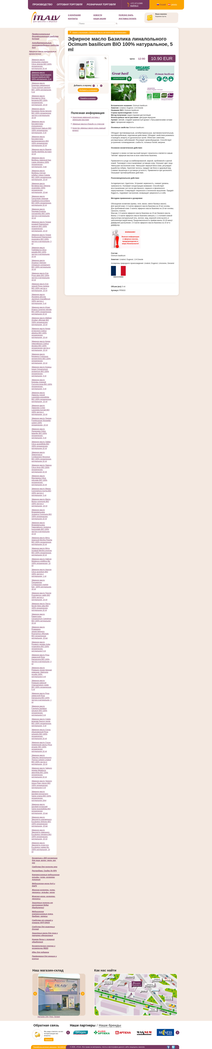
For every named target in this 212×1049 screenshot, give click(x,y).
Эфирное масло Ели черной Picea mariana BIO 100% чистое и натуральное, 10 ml (40, 287)
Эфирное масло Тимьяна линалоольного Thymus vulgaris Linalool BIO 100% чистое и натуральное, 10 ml (42, 759)
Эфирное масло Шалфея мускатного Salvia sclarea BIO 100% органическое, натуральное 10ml (41, 796)
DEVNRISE (62, 1047)
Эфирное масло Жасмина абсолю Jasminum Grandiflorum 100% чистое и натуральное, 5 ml (41, 299)
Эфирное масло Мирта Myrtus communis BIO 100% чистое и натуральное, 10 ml (41, 502)
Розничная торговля (101, 4)
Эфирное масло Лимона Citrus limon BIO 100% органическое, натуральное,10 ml (42, 468)
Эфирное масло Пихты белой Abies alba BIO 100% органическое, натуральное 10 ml (41, 607)
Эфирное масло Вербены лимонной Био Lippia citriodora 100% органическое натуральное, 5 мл (41, 162)
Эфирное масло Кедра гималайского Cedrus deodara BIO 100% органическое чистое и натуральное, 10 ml (41, 345)
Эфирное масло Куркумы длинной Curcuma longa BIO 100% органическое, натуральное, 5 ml (42, 384)
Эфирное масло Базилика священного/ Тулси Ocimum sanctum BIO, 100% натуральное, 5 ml (42, 87)
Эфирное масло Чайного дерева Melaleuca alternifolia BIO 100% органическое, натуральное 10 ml (42, 772)
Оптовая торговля (69, 4)
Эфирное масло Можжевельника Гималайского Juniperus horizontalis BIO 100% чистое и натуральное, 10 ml (41, 528)
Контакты (73, 18)
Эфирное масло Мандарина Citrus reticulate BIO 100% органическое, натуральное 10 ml (39, 480)
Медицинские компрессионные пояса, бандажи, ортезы (42, 914)
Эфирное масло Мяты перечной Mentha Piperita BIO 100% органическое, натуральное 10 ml (42, 541)
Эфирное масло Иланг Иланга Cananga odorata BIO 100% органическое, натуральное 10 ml (42, 310)
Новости (97, 15)
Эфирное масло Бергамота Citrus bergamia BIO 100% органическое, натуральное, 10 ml (39, 100)
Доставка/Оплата (127, 18)
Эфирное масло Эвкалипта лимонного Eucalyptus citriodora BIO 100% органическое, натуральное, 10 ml (41, 834)
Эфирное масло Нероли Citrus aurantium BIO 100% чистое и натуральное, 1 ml (41, 573)
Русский (163, 4)
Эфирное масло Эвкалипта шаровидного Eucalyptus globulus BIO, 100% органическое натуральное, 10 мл (42, 821)
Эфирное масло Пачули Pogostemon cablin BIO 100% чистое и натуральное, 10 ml (41, 596)
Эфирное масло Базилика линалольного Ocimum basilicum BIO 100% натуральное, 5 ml (41, 75)
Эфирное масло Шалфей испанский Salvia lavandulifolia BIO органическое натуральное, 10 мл (41, 808)
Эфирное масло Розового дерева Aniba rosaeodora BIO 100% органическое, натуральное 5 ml (41, 646)
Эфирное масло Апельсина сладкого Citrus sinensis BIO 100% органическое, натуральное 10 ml (42, 64)
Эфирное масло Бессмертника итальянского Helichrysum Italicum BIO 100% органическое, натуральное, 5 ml (41, 127)
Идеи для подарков (40, 952)
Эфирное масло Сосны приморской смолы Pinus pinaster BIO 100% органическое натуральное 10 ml (42, 746)
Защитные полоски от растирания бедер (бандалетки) (42, 905)
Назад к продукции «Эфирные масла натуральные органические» (99, 32)
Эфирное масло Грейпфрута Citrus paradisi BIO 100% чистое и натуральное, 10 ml (41, 252)
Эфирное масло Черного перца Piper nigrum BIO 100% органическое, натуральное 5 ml (42, 784)
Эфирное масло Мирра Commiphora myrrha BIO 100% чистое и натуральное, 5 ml (41, 492)
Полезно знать (126, 15)
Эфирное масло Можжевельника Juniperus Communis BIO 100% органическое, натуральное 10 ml (42, 514)
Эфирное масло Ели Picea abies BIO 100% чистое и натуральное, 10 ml (41, 276)
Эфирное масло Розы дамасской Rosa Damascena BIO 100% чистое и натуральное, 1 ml (42, 697)
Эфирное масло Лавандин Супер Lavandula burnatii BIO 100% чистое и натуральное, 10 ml (40, 410)
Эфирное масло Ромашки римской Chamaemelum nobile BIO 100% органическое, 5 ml (42, 685)
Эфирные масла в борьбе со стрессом (88, 121)
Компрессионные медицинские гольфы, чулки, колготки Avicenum (45, 877)
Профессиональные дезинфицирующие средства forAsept (45, 36)
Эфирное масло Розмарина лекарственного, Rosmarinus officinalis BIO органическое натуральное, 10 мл (40, 632)
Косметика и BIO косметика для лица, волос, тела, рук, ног (44, 860)
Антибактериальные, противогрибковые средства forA (45, 45)
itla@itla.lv (134, 6)
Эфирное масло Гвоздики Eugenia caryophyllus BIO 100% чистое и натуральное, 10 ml (41, 213)
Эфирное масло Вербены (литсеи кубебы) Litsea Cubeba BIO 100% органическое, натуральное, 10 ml (42, 175)
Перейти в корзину (88, 96)
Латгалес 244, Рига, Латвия (49, 1017)
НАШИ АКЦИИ (99, 18)
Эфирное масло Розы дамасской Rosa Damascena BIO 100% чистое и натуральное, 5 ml (42, 659)
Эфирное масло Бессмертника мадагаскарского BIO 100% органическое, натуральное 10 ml (40, 141)
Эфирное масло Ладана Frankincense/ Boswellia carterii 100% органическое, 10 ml (41, 421)
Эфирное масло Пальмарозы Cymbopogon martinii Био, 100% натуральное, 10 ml (42, 584)
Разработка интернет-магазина (45, 1047)
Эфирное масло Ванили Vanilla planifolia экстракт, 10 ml (42, 151)
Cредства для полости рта (44, 867)
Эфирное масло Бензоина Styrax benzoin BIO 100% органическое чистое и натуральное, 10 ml (42, 113)
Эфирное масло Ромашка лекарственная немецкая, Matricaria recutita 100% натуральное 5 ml (42, 672)
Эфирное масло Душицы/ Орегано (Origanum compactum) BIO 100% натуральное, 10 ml (41, 264)
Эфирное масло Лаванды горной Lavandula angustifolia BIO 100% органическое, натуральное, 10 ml (42, 397)
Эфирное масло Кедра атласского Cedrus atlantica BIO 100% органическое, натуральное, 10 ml (41, 333)
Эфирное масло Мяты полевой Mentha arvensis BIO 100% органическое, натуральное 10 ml (42, 551)
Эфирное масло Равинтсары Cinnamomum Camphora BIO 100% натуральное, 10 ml (41, 618)
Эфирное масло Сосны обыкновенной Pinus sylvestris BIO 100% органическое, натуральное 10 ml (41, 734)
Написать (48, 1039)
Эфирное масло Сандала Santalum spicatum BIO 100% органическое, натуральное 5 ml (39, 710)
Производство (42, 4)
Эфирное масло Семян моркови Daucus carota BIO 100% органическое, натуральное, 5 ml (42, 722)
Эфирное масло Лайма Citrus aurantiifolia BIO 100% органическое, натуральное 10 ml (41, 445)
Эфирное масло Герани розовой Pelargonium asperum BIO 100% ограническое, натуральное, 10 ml (41, 226)
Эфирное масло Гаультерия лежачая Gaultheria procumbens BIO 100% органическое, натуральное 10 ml (42, 200)
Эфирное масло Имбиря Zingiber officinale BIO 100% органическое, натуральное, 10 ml (42, 321)
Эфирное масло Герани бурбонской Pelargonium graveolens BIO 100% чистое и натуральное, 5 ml (42, 239)
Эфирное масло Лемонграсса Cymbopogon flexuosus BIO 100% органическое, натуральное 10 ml (42, 456)
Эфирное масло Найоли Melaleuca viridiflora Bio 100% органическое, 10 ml (41, 562)
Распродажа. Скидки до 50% (44, 871)
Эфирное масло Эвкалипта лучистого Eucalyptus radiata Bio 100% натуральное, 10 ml (41, 847)
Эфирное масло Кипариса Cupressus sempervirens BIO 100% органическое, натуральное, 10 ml (41, 358)
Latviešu (174, 4)
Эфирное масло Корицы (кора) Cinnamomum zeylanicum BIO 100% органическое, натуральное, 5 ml (42, 371)
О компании (74, 15)
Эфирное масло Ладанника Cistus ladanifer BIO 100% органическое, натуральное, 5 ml (39, 433)
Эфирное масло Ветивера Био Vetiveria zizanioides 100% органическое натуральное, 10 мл (41, 187)
